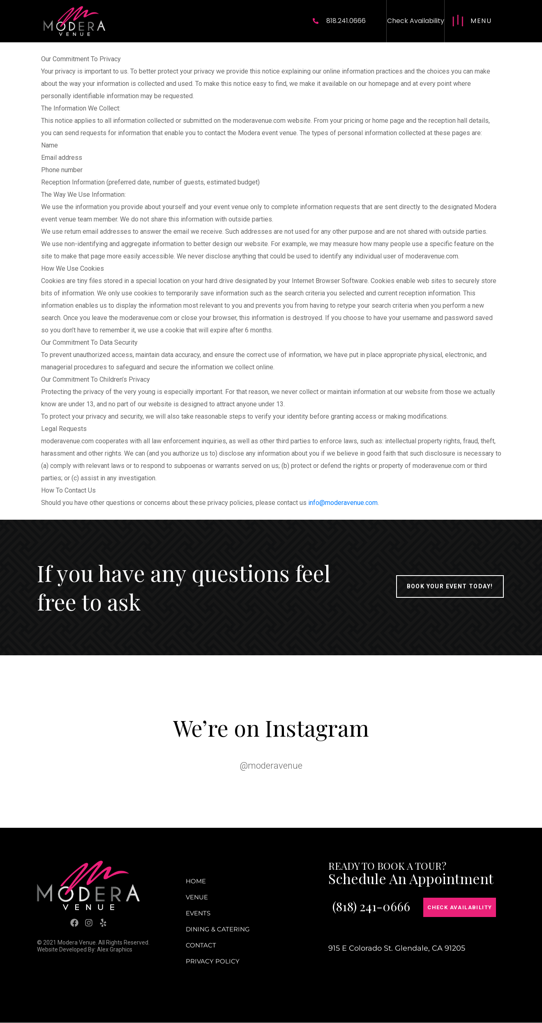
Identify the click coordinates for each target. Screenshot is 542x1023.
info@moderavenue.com (343, 503)
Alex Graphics (114, 949)
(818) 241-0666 (371, 906)
